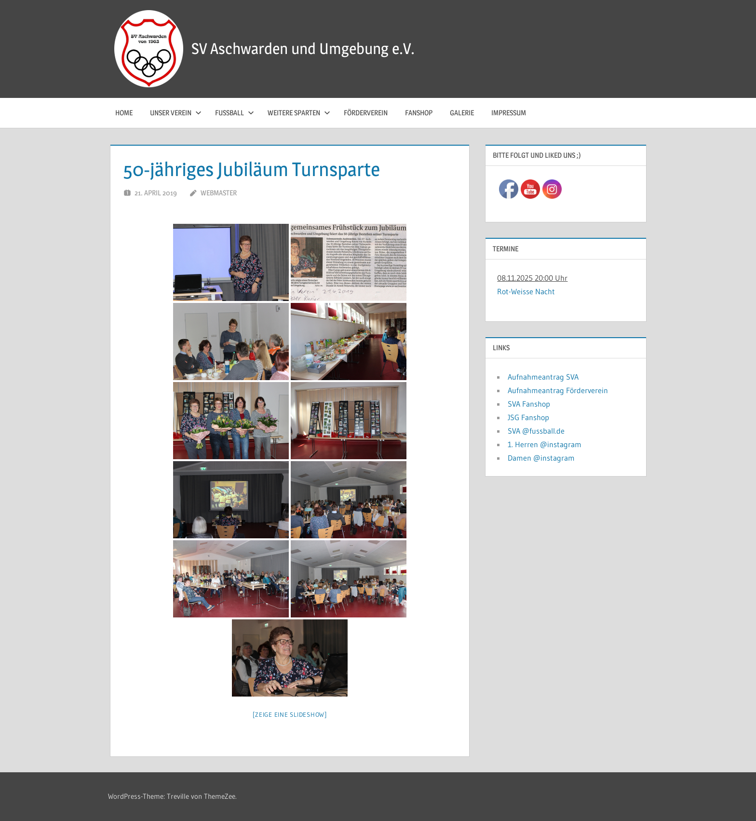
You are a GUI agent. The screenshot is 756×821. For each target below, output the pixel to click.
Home (124, 112)
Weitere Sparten (299, 112)
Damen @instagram (541, 458)
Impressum (508, 112)
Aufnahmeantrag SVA (543, 377)
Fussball (234, 112)
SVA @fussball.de (536, 431)
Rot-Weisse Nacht (526, 291)
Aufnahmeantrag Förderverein (558, 390)
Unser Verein (176, 112)
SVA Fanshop (529, 404)
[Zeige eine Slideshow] (290, 714)
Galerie (462, 112)
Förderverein (366, 112)
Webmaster (219, 192)
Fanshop (418, 112)
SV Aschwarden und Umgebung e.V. (303, 48)
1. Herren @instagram (544, 444)
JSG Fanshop (528, 417)
